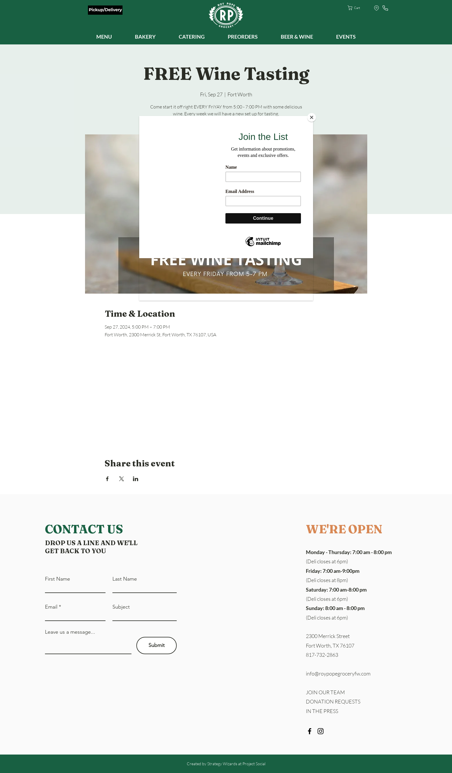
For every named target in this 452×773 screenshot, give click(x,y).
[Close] (311, 117)
